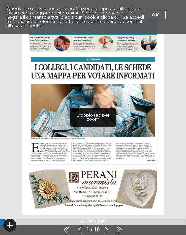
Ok (155, 14)
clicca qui (110, 17)
